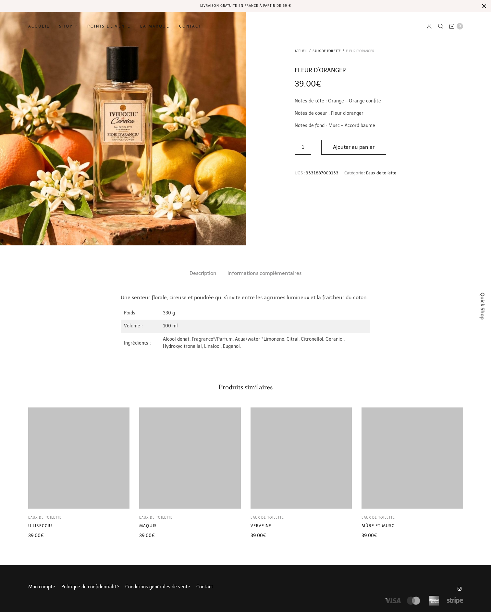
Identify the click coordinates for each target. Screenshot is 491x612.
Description (203, 273)
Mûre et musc (378, 526)
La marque (154, 26)
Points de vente (108, 26)
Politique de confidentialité (90, 587)
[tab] (203, 273)
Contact (190, 26)
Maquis (148, 526)
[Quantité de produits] (303, 147)
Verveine (261, 526)
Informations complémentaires (264, 273)
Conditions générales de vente (157, 587)
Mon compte (41, 587)
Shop (66, 26)
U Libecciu (40, 526)
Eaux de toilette (327, 51)
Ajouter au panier (354, 147)
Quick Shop (483, 306)
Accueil (39, 26)
